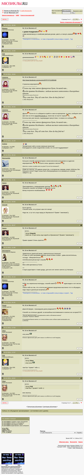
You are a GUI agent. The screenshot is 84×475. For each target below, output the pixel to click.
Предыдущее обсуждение (34, 406)
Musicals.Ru (73, 442)
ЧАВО (17, 15)
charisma (5, 77)
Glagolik (4, 205)
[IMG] (3, 431)
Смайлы (4, 429)
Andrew (4, 144)
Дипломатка (6, 250)
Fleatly (4, 305)
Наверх (80, 442)
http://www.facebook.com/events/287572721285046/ (39, 80)
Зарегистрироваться (8, 15)
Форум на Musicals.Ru (11, 11)
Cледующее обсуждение (50, 406)
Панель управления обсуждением (70, 22)
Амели (4, 183)
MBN (7, 465)
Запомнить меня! (77, 11)
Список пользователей (27, 15)
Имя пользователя (57, 10)
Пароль (54, 12)
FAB (3, 54)
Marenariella (6, 158)
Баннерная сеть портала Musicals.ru (11, 466)
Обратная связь (64, 442)
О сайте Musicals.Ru (26, 10)
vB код (4, 428)
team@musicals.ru (41, 116)
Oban (4, 331)
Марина (4, 28)
